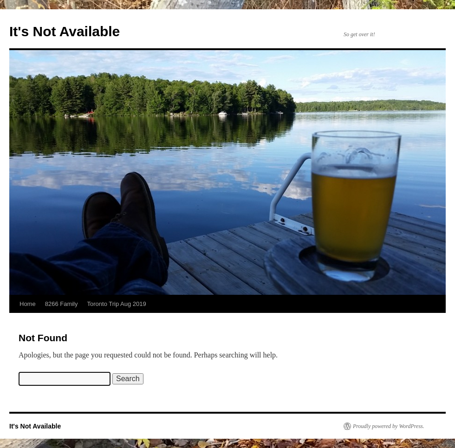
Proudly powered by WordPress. (388, 426)
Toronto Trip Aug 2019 (116, 303)
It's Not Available (64, 31)
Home (28, 303)
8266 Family (61, 303)
